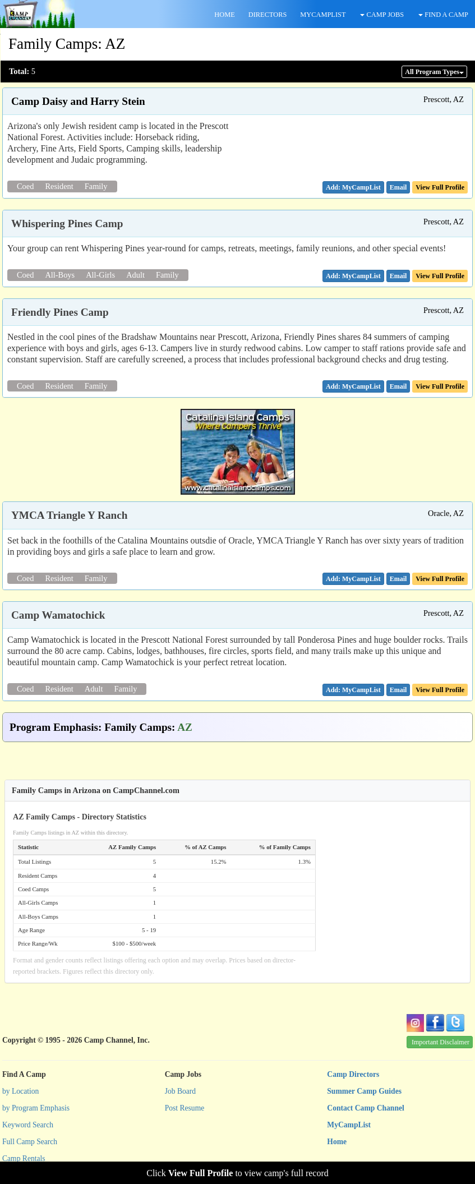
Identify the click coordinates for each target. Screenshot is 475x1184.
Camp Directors (353, 1074)
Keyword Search (27, 1125)
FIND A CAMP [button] (443, 15)
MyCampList (349, 1125)
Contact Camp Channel (365, 1108)
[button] (398, 187)
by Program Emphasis (36, 1108)
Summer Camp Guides (364, 1091)
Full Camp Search (29, 1141)
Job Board (180, 1091)
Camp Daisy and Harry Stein (78, 101)
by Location (20, 1091)
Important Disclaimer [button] (440, 1042)
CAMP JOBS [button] (382, 15)
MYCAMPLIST (322, 15)
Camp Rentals (23, 1158)
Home (337, 1141)
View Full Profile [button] (440, 187)
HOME (224, 15)
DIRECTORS (267, 15)
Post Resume (185, 1108)
